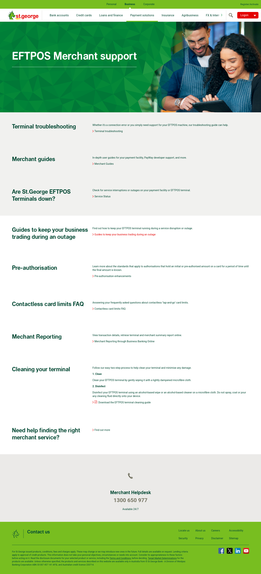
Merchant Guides (104, 163)
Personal (111, 4)
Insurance (168, 15)
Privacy (199, 538)
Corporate (149, 4)
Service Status (102, 196)
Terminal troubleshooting (108, 131)
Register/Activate (249, 4)
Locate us (184, 530)
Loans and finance (111, 15)
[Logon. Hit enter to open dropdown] (247, 15)
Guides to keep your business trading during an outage (125, 234)
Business (130, 4)
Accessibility (236, 530)
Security (183, 538)
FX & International (217, 15)
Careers (215, 530)
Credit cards (84, 15)
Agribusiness (190, 15)
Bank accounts (59, 15)
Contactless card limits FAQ (110, 308)
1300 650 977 (130, 500)
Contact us (38, 532)
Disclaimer (217, 538)
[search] (231, 15)
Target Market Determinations (162, 558)
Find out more (102, 430)
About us (200, 530)
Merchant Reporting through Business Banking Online (124, 341)
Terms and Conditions (120, 558)
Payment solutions (142, 15)
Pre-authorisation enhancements (112, 276)
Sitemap (233, 538)
